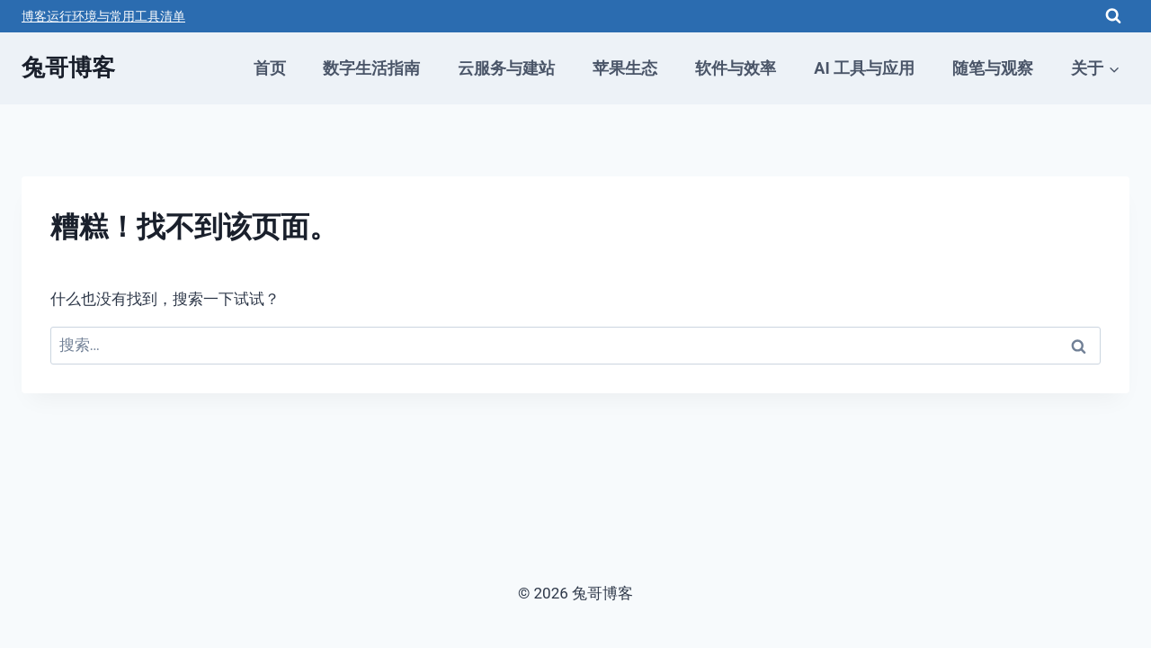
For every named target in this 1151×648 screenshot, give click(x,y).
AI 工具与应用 (864, 67)
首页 (270, 67)
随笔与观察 (992, 67)
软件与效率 (735, 67)
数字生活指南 (371, 67)
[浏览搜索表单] (1113, 16)
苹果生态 (625, 67)
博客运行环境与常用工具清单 (103, 16)
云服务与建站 (506, 67)
